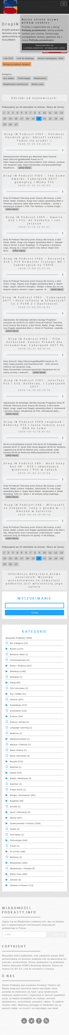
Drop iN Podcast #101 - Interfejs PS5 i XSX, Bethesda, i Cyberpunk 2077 (34, 383)
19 (33, 118)
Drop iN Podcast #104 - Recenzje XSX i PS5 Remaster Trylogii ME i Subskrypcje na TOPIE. (34, 262)
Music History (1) (18, 750)
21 (44, 118)
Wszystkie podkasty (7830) (19, 638)
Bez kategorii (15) (19, 643)
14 (4, 118)
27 (16, 124)
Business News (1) (19, 654)
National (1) (15, 767)
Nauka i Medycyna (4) (20, 778)
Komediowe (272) (18, 705)
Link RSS (8, 58)
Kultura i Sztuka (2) (19, 722)
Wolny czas (37, 84)
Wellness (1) (16, 857)
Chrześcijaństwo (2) (19, 660)
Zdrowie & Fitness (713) (21, 885)
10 (44, 113)
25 (4, 124)
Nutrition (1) (16, 784)
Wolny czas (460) (18, 874)
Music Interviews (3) (20, 756)
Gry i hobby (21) (18, 694)
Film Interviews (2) (19, 688)
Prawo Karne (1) (18, 790)
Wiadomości (40, 78)
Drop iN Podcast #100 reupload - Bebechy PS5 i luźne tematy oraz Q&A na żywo (34, 425)
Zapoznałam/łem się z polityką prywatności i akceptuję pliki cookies (44, 46)
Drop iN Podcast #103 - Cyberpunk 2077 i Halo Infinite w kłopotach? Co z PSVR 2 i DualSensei (34, 300)
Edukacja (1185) (18, 671)
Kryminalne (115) (18, 711)
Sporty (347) (16, 818)
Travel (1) (14, 846)
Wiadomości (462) (19, 863)
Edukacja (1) (16, 677)
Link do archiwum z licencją (39, 969)
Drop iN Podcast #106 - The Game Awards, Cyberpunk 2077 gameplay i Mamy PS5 (34, 179)
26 (10, 124)
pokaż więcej (25, 168)
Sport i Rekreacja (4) (20, 812)
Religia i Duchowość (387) (23, 795)
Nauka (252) (16, 773)
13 (61, 113)
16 (16, 118)
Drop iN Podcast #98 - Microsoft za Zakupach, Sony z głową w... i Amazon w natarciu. (34, 508)
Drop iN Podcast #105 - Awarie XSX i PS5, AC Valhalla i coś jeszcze (34, 220)
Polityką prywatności (34, 30)
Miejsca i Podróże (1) (20, 744)
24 (61, 118)
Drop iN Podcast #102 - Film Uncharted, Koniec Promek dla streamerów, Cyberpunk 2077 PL (34, 342)
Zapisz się (57, 934)
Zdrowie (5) (15, 880)
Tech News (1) (17, 835)
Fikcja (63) (15, 683)
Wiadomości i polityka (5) (22, 868)
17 (21, 118)
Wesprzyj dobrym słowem (16, 64)
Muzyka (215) (16, 761)
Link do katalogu (25, 58)
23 (56, 118)
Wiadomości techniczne (15, 84)
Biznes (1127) (17, 649)
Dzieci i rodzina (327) (21, 666)
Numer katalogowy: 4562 (51, 58)
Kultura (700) (16, 716)
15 (10, 118)
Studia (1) (15, 829)
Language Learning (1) (21, 728)
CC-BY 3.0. (16, 969)
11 (50, 113)
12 (56, 113)
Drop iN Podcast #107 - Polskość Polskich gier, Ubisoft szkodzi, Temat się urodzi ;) (34, 137)
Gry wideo (8, 78)
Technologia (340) (18, 840)
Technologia (24, 78)
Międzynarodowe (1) (20, 739)
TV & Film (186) (17, 852)
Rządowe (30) (17, 801)
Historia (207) (16, 699)
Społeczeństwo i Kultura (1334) (25, 823)
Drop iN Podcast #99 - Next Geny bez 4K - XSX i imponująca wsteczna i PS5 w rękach (34, 466)
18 (27, 118)
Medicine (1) (16, 733)
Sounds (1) (15, 806)
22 (50, 118)
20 (39, 118)
